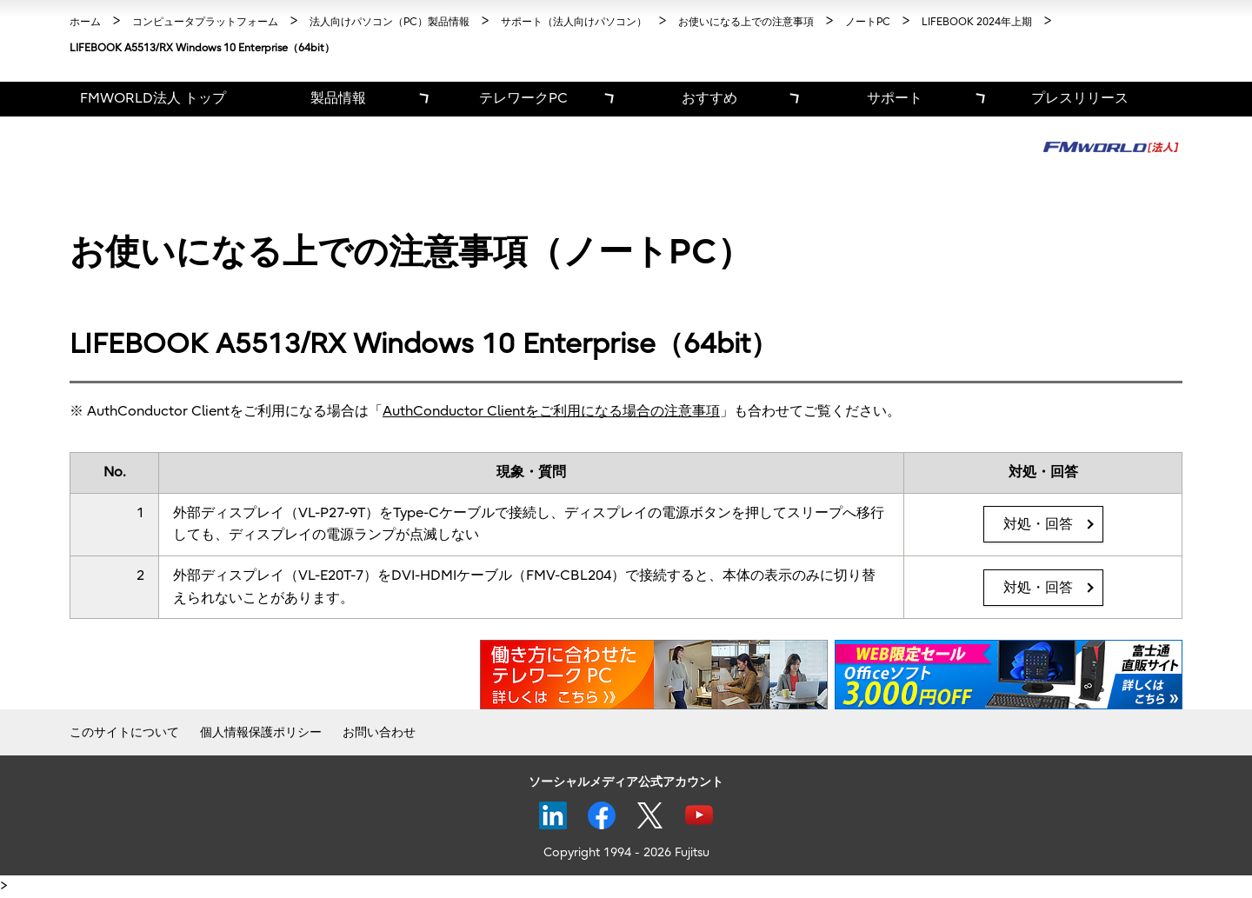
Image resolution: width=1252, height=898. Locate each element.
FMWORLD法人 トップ (153, 98)
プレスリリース (1080, 98)
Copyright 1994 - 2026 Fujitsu (626, 852)
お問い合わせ (379, 732)
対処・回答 (1038, 524)
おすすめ (709, 98)
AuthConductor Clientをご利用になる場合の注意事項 (551, 411)
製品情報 (338, 98)
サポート (894, 98)
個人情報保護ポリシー (261, 732)
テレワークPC (523, 98)
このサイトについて (124, 732)
